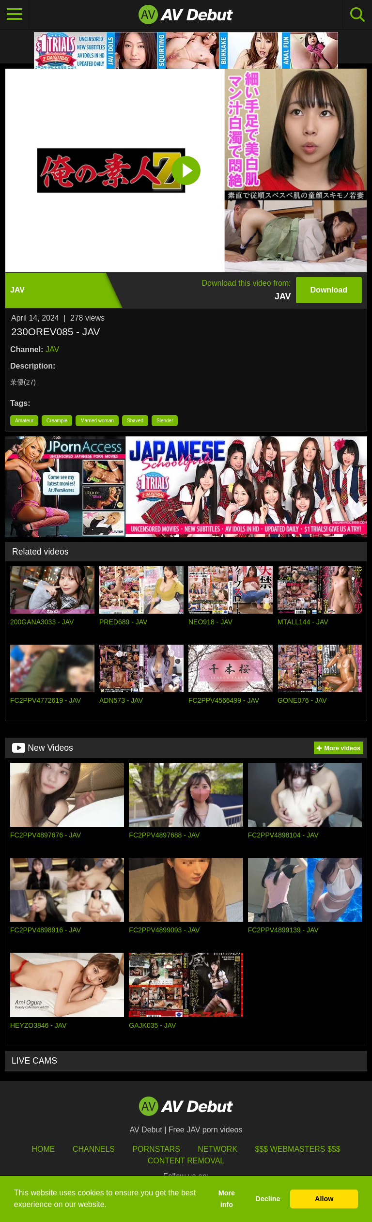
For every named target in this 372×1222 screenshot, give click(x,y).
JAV (52, 349)
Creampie (56, 420)
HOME (43, 1149)
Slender (164, 420)
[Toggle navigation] (14, 14)
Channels (94, 1149)
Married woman (97, 420)
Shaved (135, 420)
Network (217, 1149)
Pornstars (156, 1149)
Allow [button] (324, 1199)
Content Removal (186, 1161)
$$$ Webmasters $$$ (298, 1149)
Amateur (24, 420)
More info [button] (226, 1198)
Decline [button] (267, 1199)
